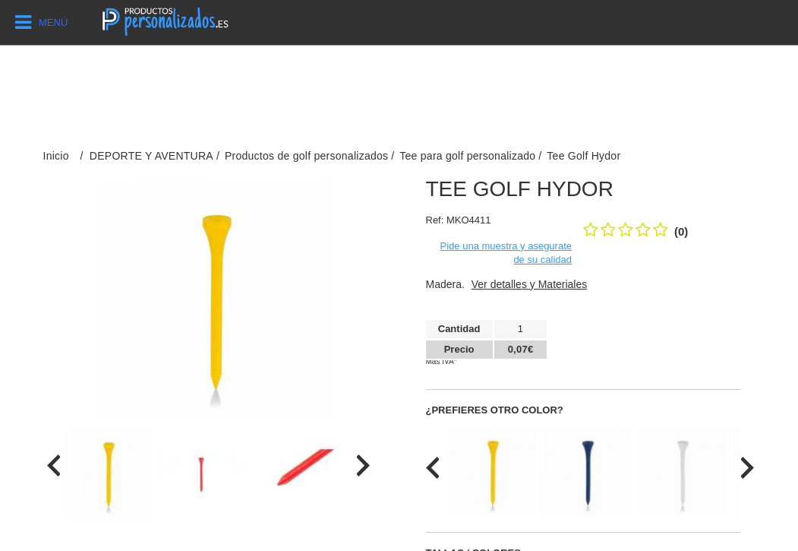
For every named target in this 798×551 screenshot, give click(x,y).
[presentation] (53, 465)
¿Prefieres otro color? (494, 410)
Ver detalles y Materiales (530, 284)
